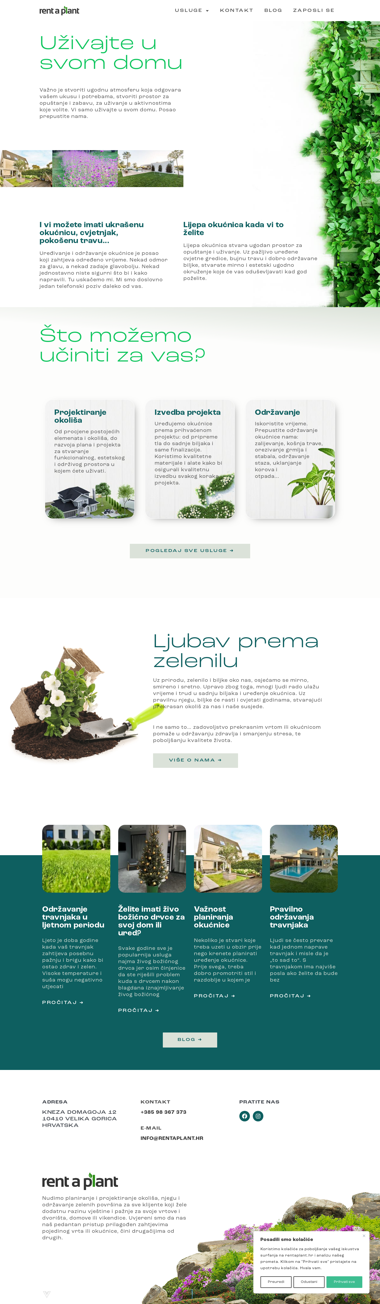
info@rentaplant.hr (172, 1138)
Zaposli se (314, 10)
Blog (273, 10)
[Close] (364, 1236)
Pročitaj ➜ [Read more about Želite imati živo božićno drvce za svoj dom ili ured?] (139, 1010)
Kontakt (237, 10)
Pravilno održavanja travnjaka (292, 918)
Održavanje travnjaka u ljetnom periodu (73, 918)
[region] (311, 1262)
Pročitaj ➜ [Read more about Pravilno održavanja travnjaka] (291, 996)
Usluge (192, 11)
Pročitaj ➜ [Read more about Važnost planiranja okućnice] (215, 996)
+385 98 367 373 (164, 1112)
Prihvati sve (344, 1282)
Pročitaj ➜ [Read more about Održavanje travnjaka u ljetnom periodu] (63, 1003)
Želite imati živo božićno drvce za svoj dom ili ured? (151, 921)
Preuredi (276, 1282)
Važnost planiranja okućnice (213, 918)
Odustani (309, 1282)
